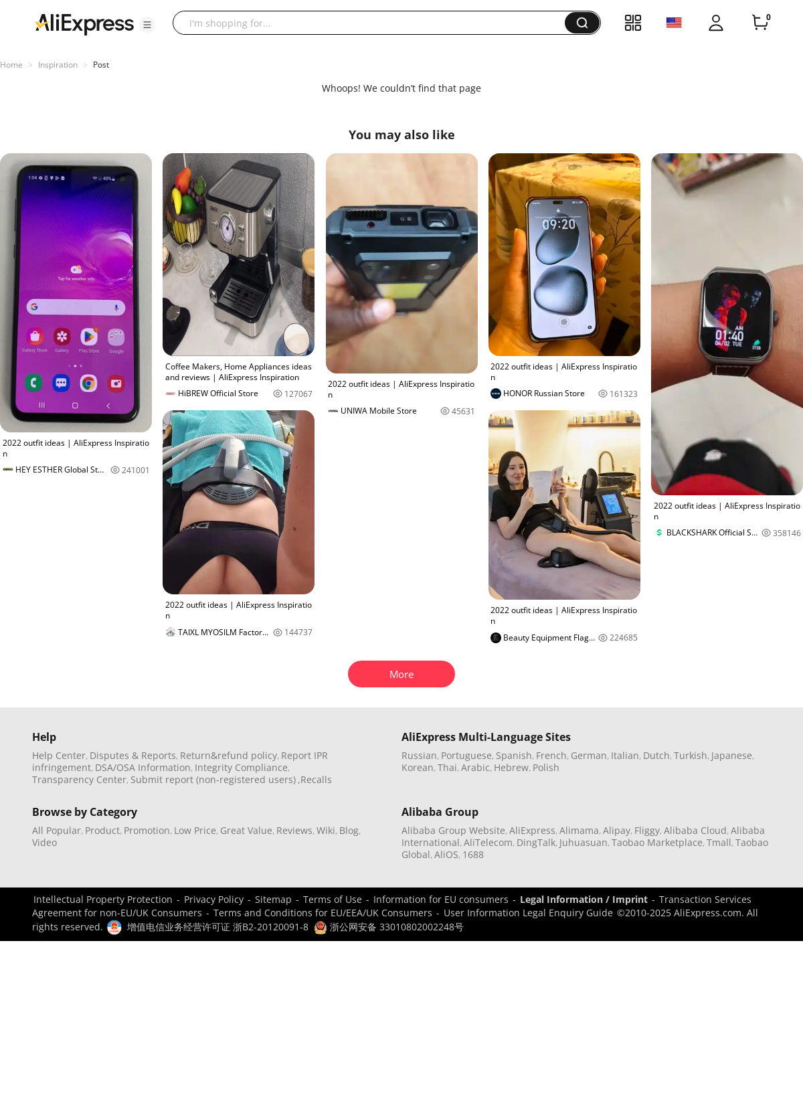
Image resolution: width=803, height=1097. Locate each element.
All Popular (56, 830)
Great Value (246, 830)
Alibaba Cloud (695, 830)
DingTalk (536, 842)
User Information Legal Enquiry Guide (528, 912)
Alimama (579, 830)
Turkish (690, 755)
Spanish (514, 755)
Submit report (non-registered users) (213, 779)
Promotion (147, 830)
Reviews (294, 830)
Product (102, 830)
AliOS (446, 854)
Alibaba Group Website (453, 830)
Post (101, 64)
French (551, 755)
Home (11, 64)
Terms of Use (332, 899)
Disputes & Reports (133, 755)
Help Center (59, 755)
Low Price (195, 830)
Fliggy (647, 830)
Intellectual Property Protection (103, 899)
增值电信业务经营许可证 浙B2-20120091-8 (217, 926)
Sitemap (273, 899)
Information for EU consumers (441, 899)
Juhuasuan (583, 842)
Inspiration (58, 64)
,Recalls (315, 779)
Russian (419, 755)
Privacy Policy (214, 899)
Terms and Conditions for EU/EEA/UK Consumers (322, 912)
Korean (418, 767)
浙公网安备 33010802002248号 (389, 926)
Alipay (616, 830)
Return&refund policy (228, 755)
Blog (349, 830)
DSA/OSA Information (143, 767)
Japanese (731, 755)
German (589, 755)
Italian (625, 755)
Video (44, 842)
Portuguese (466, 755)
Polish (546, 767)
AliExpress (532, 830)
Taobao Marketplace (657, 842)
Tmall (719, 842)
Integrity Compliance (241, 767)
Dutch (656, 755)
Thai (447, 767)
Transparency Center (79, 779)
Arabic (475, 767)
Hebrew (511, 767)
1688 (473, 854)
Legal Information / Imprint (584, 899)
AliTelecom (488, 842)
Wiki (326, 830)
